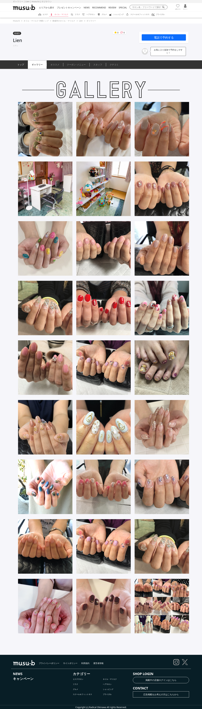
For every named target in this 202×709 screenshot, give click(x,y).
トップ (20, 64)
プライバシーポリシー (49, 663)
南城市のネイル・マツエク (63, 20)
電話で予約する (164, 37)
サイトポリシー (70, 663)
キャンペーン (23, 678)
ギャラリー (91, 20)
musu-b (16, 20)
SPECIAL (123, 7)
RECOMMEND (99, 7)
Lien (81, 20)
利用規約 (85, 663)
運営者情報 (98, 663)
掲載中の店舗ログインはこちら (161, 680)
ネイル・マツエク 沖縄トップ (36, 20)
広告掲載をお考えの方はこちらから (161, 694)
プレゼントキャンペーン (69, 7)
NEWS (87, 7)
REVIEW (112, 7)
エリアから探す (46, 7)
